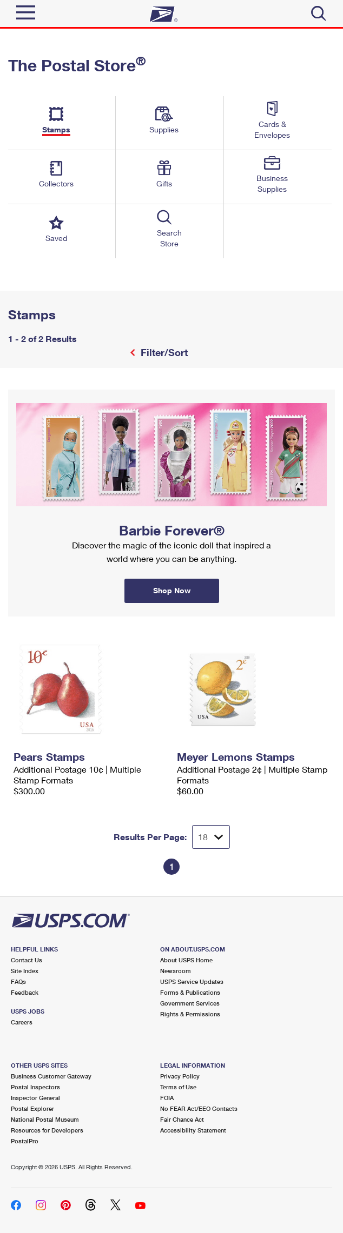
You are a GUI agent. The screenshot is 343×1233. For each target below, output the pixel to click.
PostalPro (24, 1140)
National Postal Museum (45, 1119)
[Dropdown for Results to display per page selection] (211, 837)
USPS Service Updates (191, 981)
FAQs (18, 981)
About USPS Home (186, 959)
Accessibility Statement (193, 1130)
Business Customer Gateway (51, 1076)
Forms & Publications (190, 992)
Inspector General (35, 1097)
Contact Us (26, 959)
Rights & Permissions (190, 1013)
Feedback (24, 992)
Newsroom (175, 970)
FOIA (167, 1097)
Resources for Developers (47, 1130)
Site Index (24, 970)
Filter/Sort (163, 352)
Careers (21, 1022)
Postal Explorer (32, 1108)
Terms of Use (178, 1086)
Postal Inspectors (35, 1086)
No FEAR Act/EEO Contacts (199, 1108)
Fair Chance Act (182, 1119)
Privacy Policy (180, 1076)
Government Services (190, 1003)
